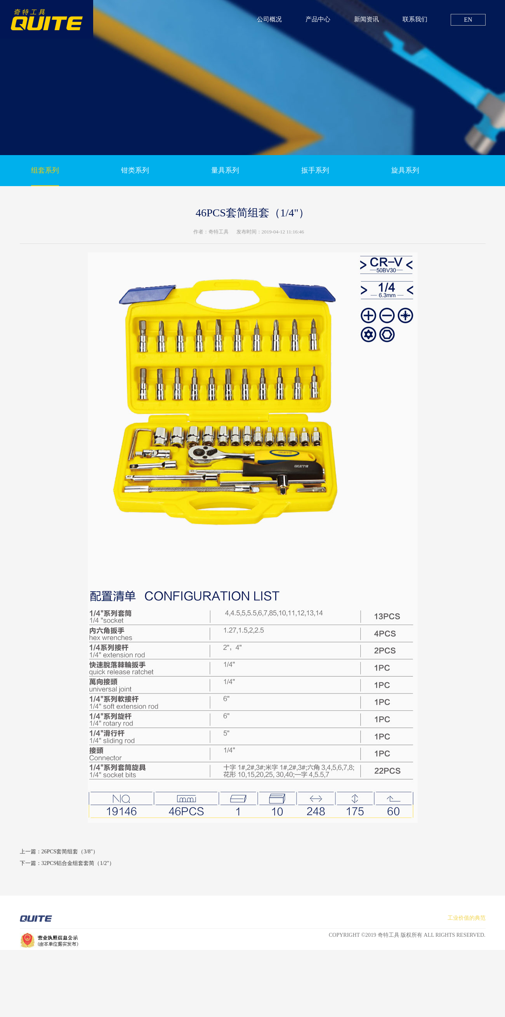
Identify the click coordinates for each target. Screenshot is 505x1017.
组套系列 (45, 172)
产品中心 (317, 19)
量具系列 (225, 172)
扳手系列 (315, 172)
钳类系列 (135, 172)
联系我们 (415, 19)
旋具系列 (405, 172)
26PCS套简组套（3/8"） (70, 859)
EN (468, 19)
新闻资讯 (366, 19)
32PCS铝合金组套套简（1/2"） (78, 871)
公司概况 (269, 19)
